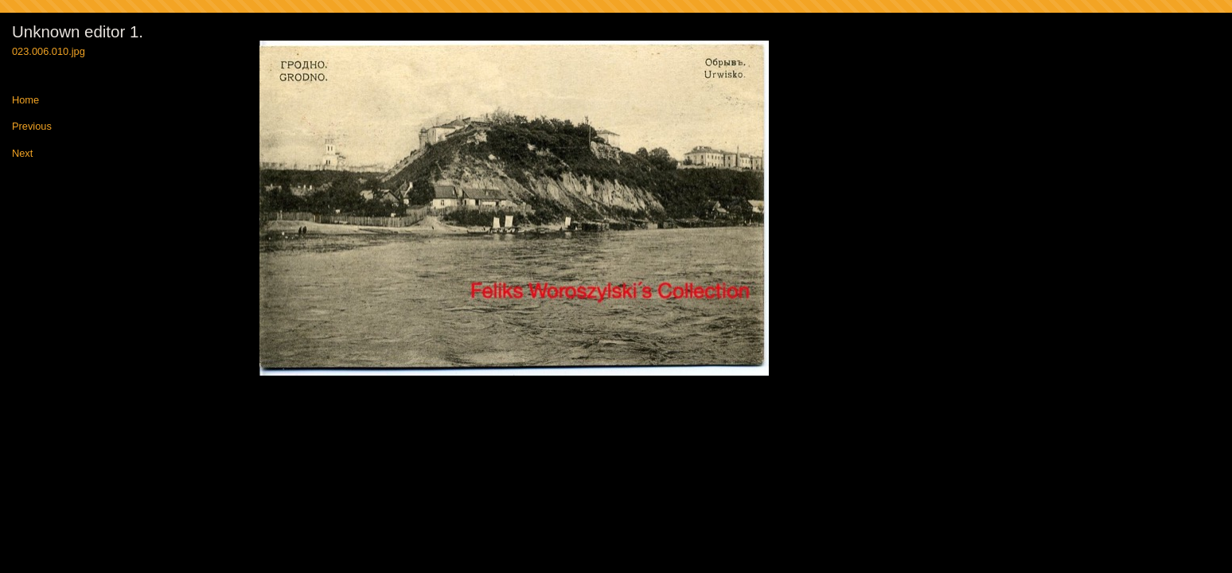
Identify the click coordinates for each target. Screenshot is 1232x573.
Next (22, 154)
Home (25, 101)
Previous (32, 127)
